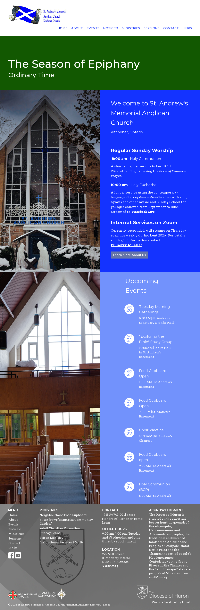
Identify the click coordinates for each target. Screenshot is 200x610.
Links (187, 28)
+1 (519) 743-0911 (114, 514)
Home (62, 28)
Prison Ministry (51, 538)
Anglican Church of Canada (22, 594)
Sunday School (51, 533)
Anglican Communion (52, 593)
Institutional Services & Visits (62, 542)
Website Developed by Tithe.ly (172, 602)
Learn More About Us (129, 255)
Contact (171, 28)
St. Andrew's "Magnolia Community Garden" (66, 521)
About (77, 28)
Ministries (131, 28)
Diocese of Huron (164, 592)
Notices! (110, 28)
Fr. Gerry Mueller (126, 245)
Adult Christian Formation (60, 528)
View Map (110, 566)
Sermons (151, 28)
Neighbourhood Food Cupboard (63, 515)
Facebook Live (143, 212)
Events (93, 28)
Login (106, 604)
